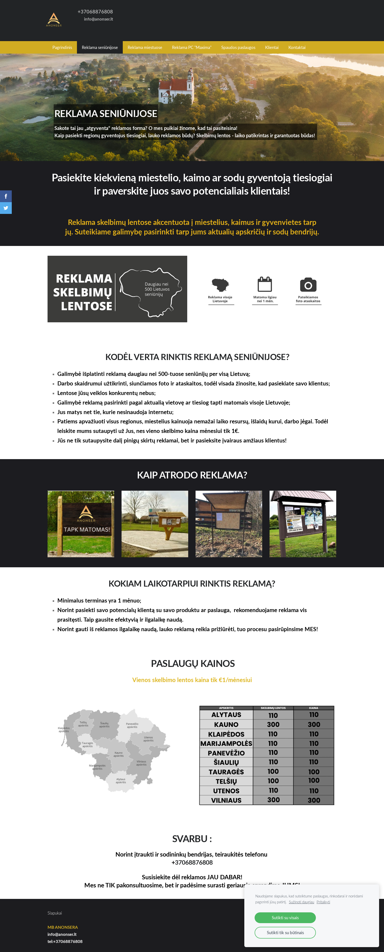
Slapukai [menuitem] (55, 910)
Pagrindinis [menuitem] (62, 44)
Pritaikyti (323, 901)
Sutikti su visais (285, 917)
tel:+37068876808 (65, 938)
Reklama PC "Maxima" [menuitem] (191, 44)
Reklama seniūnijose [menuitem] (100, 44)
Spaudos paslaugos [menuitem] (238, 44)
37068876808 (194, 859)
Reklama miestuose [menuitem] (145, 44)
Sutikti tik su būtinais (285, 932)
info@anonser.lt (62, 931)
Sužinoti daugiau (301, 901)
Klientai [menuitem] (272, 44)
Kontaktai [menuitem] (297, 44)
